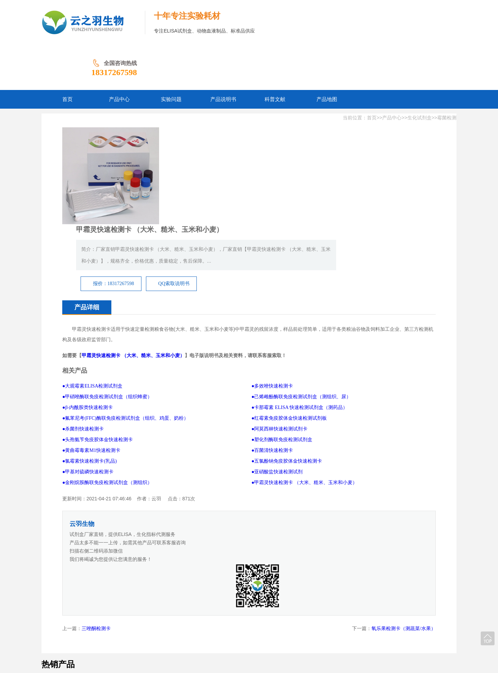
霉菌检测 (446, 72)
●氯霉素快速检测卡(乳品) (89, 349)
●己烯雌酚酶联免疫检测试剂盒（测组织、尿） (301, 285)
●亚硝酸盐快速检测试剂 (277, 360)
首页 (372, 72)
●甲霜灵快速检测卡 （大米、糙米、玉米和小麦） (304, 370)
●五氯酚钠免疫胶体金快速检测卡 (286, 349)
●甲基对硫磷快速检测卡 (87, 360)
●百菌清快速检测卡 (272, 338)
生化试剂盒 (419, 72)
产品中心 (392, 72)
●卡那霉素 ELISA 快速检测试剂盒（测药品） (299, 295)
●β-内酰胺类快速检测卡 (87, 295)
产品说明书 (200, 623)
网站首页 (120, 623)
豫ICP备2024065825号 (252, 634)
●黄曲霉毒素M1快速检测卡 (91, 338)
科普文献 (229, 623)
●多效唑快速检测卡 (272, 274)
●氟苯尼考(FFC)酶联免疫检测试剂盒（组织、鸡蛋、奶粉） (125, 306)
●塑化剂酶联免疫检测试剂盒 (281, 327)
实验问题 (172, 623)
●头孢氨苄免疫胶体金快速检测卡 (97, 327)
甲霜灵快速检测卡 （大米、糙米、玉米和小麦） (133, 243)
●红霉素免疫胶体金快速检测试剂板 (289, 306)
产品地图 (254, 623)
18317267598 (425, 27)
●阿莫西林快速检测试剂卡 (279, 317)
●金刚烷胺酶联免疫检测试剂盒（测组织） (107, 370)
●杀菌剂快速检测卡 (83, 317)
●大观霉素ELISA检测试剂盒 (92, 274)
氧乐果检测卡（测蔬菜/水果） (403, 471)
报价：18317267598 (265, 153)
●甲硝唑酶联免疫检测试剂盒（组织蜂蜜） (107, 285)
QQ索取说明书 (326, 153)
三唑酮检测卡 (96, 471)
